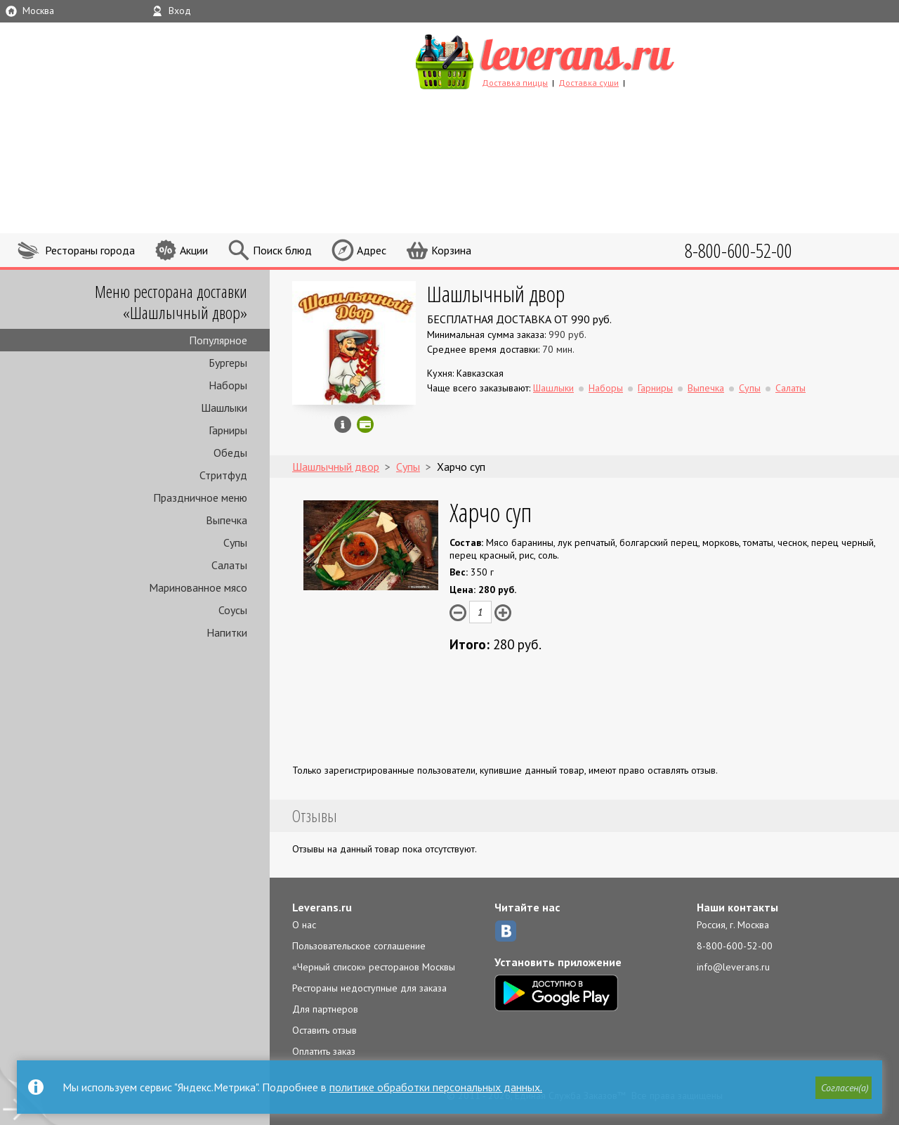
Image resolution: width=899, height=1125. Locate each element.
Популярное (218, 340)
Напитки (226, 632)
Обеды (230, 453)
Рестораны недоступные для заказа (369, 988)
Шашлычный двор (496, 293)
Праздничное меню (200, 497)
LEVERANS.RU (571, 60)
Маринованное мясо (198, 587)
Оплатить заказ (323, 1051)
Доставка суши (588, 82)
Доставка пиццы (515, 82)
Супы (235, 542)
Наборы (228, 385)
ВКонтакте (505, 931)
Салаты (229, 565)
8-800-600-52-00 (735, 945)
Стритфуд (223, 475)
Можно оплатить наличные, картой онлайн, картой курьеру (365, 424)
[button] (843, 1088)
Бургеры (228, 363)
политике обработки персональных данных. (435, 1087)
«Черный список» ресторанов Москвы (373, 967)
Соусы (232, 610)
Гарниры (228, 430)
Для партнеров (325, 1009)
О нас (304, 924)
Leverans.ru (322, 907)
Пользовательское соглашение (359, 945)
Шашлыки (224, 408)
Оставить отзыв (324, 1030)
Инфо (342, 424)
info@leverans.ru (733, 967)
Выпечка (226, 520)
